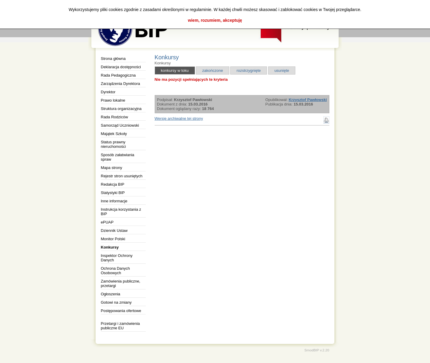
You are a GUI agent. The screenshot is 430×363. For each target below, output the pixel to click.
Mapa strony (111, 167)
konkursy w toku (175, 70)
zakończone (212, 70)
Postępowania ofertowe (121, 310)
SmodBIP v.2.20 (316, 350)
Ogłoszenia (110, 294)
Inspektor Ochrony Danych (117, 257)
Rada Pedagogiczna (118, 75)
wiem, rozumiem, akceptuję (215, 20)
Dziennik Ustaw (114, 230)
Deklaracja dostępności (121, 67)
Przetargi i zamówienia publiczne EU (120, 325)
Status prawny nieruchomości (113, 144)
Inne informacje (114, 201)
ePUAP (107, 222)
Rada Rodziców (114, 117)
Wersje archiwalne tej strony (179, 118)
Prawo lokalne (113, 100)
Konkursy (110, 247)
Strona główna (113, 58)
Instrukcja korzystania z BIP (121, 211)
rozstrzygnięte (248, 70)
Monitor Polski (113, 239)
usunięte (281, 70)
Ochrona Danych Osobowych (115, 270)
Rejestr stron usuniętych (121, 176)
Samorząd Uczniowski (120, 125)
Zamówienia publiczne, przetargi (120, 283)
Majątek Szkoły (114, 133)
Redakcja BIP (113, 184)
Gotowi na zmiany (116, 302)
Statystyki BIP (113, 192)
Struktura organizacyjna (121, 108)
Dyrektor (108, 92)
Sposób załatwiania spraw (117, 157)
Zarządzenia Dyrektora (120, 83)
